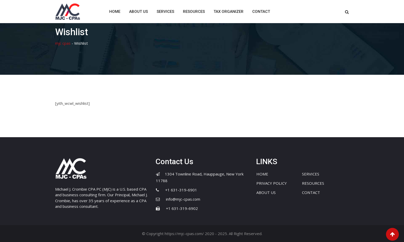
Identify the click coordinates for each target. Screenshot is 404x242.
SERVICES (165, 11)
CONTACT (261, 11)
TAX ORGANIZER (228, 11)
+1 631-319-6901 (181, 189)
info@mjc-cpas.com (183, 199)
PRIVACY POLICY (271, 183)
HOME (114, 11)
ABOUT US (138, 11)
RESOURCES (194, 11)
